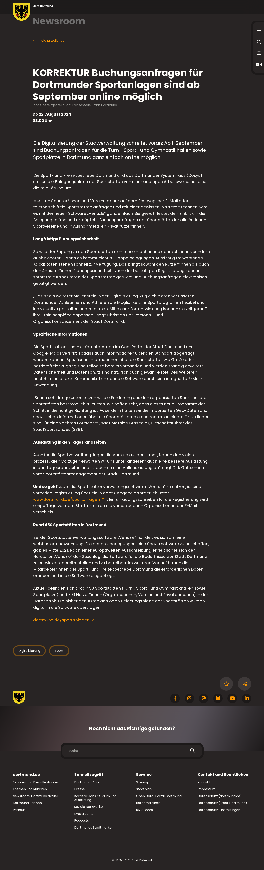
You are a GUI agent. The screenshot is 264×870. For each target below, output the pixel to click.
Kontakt (204, 782)
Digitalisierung (29, 650)
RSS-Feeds (144, 810)
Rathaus (19, 810)
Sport (59, 650)
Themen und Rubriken (30, 789)
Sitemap (142, 782)
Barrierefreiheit (148, 803)
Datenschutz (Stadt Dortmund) (222, 803)
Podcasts (81, 820)
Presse (79, 789)
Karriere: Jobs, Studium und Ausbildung (95, 798)
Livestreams (83, 813)
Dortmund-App (86, 782)
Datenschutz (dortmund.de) (220, 796)
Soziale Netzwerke (88, 806)
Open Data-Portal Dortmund (159, 796)
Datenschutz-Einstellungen (219, 810)
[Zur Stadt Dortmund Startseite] (33, 12)
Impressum (206, 789)
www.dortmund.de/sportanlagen (67, 499)
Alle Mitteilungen (49, 40)
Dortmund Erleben (27, 803)
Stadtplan (144, 789)
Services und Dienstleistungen (36, 782)
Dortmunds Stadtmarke (93, 827)
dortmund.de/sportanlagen (61, 620)
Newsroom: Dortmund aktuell (35, 796)
